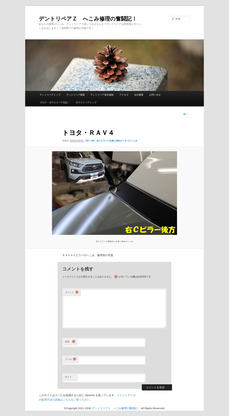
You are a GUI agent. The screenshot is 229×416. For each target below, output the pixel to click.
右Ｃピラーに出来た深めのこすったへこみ (117, 140)
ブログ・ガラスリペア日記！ (55, 102)
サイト (68, 377)
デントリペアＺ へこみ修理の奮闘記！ (88, 19)
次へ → (186, 114)
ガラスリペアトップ (86, 102)
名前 (70, 341)
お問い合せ (155, 94)
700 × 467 (90, 140)
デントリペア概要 (75, 94)
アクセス (124, 94)
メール (70, 359)
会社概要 (138, 94)
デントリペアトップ (50, 94)
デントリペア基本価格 (102, 94)
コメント (72, 292)
